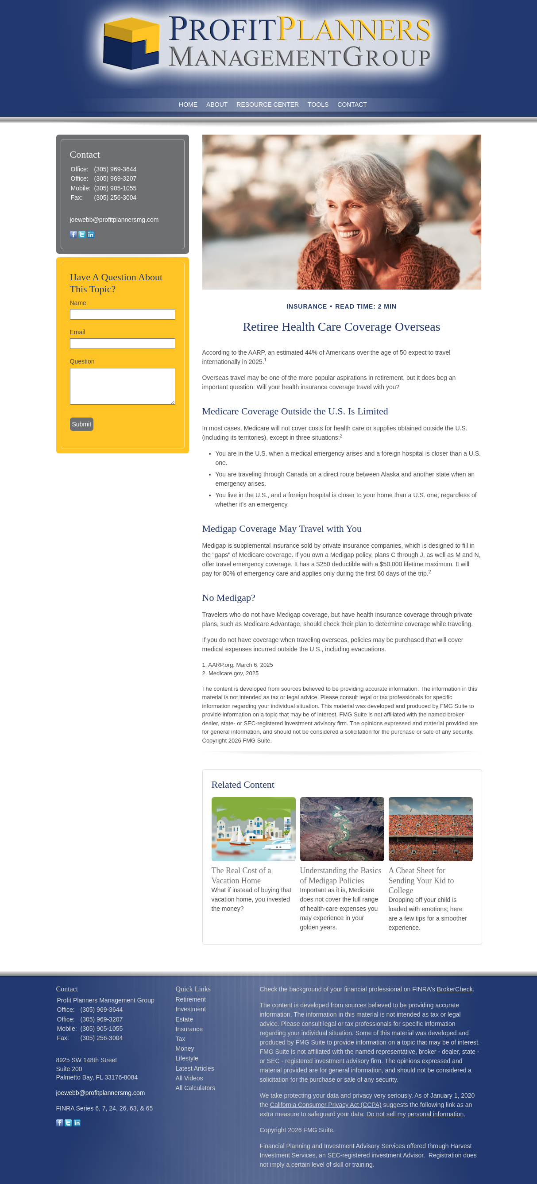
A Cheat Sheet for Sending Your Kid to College (421, 880)
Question (82, 361)
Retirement (191, 999)
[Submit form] (82, 424)
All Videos (189, 1078)
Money (185, 1048)
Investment (191, 1009)
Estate (184, 1019)
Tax (180, 1038)
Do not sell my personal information (415, 1114)
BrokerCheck (455, 989)
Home (188, 104)
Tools (318, 104)
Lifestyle (187, 1058)
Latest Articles (195, 1068)
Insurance (189, 1029)
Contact (352, 104)
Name (78, 302)
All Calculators (195, 1087)
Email (77, 332)
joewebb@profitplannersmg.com (114, 219)
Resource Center (267, 104)
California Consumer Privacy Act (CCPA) (326, 1104)
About (217, 104)
